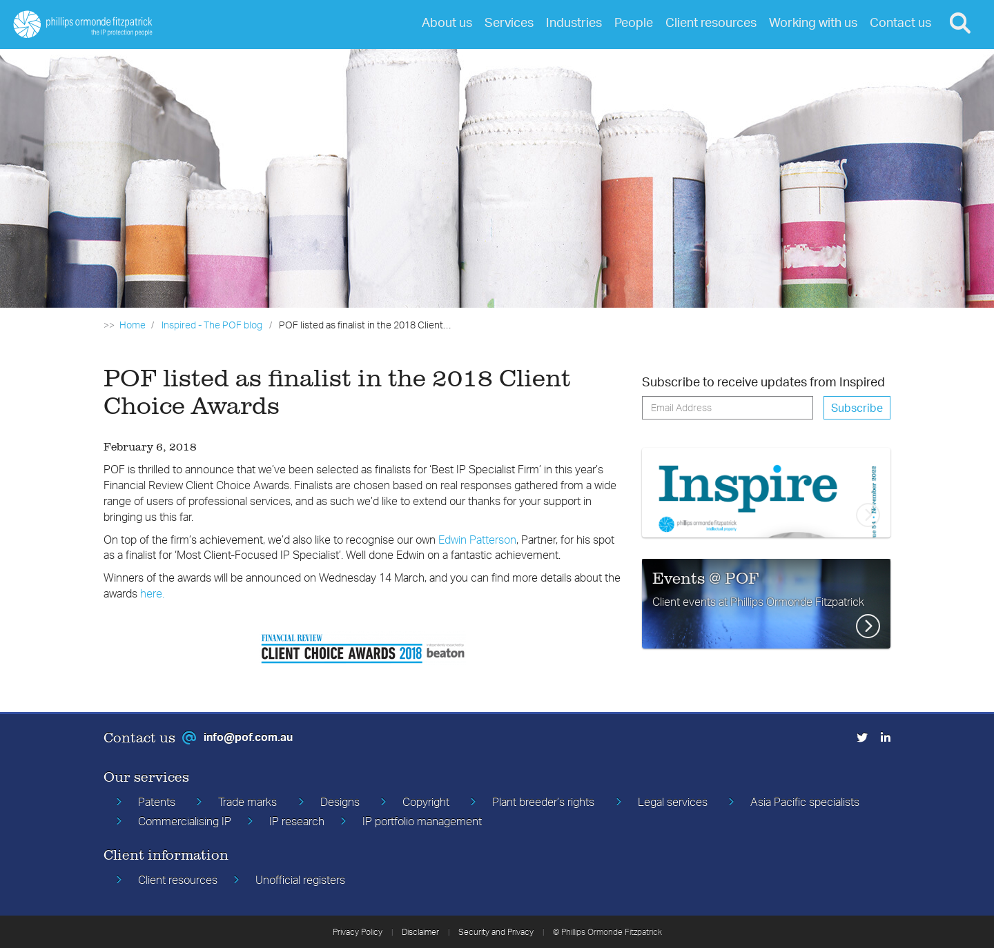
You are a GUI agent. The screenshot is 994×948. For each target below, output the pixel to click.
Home (132, 324)
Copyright (425, 802)
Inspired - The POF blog (212, 324)
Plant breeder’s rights (543, 802)
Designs (340, 802)
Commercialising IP (184, 821)
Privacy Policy (357, 932)
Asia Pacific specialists (804, 802)
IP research (296, 821)
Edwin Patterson (477, 539)
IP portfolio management (422, 821)
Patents (156, 802)
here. (152, 593)
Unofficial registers (300, 880)
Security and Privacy (496, 932)
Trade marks (247, 802)
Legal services (673, 802)
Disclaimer (420, 932)
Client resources (177, 880)
